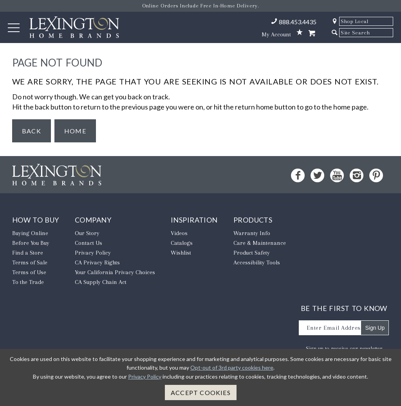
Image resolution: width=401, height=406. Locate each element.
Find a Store (27, 252)
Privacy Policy (93, 252)
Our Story (87, 233)
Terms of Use (29, 272)
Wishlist (181, 252)
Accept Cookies (201, 392)
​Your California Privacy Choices (115, 272)
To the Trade (28, 282)
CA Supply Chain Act (100, 282)
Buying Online (30, 233)
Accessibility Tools (256, 262)
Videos (179, 233)
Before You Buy (30, 242)
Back (31, 131)
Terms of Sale (29, 262)
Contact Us (88, 242)
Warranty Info (251, 233)
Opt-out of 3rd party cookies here (231, 367)
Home (75, 131)
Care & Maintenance (259, 242)
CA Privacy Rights (97, 262)
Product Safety (251, 252)
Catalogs (182, 242)
